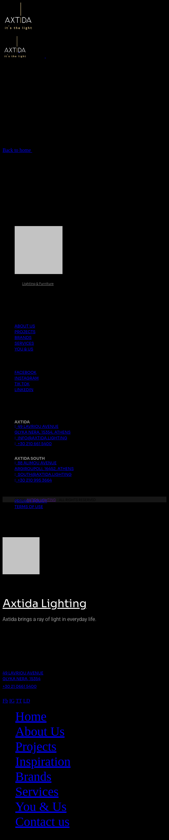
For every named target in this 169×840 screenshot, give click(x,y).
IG (12, 700)
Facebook (26, 372)
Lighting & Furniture (38, 284)
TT (19, 700)
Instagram (27, 378)
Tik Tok (22, 383)
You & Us (24, 349)
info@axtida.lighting (41, 438)
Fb (5, 700)
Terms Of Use (29, 506)
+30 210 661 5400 (33, 443)
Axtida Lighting (41, 500)
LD (26, 700)
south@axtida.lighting (43, 474)
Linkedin (24, 389)
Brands (23, 337)
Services (24, 343)
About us (25, 326)
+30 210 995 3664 (33, 480)
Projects (25, 331)
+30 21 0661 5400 (20, 686)
